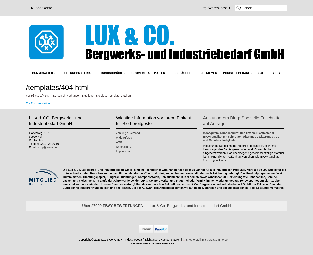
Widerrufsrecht (125, 137)
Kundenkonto (41, 8)
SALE (262, 73)
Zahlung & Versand (128, 132)
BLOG (276, 73)
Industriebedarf (237, 73)
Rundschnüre (113, 73)
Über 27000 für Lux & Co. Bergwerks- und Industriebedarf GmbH (156, 205)
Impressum (123, 151)
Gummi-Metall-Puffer (149, 73)
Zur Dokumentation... (39, 103)
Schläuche (184, 73)
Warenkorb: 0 (216, 8)
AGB (119, 142)
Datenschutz (124, 146)
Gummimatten (43, 73)
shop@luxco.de (47, 147)
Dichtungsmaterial (78, 73)
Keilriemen (208, 73)
